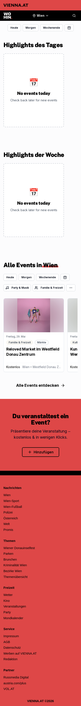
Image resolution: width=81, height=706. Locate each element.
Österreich (10, 518)
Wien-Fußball (12, 507)
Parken (8, 553)
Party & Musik (17, 288)
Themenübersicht (15, 577)
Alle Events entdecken (40, 385)
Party (7, 612)
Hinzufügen (41, 452)
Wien (7, 495)
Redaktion (10, 659)
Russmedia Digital (16, 677)
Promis (8, 530)
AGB (6, 642)
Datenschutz (12, 647)
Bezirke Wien (12, 571)
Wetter (8, 595)
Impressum (11, 636)
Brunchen (10, 559)
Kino (6, 600)
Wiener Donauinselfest (19, 548)
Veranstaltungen (14, 606)
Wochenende (51, 27)
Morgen (30, 27)
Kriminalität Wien (15, 565)
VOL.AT (8, 689)
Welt (6, 524)
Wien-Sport (11, 501)
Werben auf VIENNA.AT (20, 653)
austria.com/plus (14, 683)
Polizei (8, 512)
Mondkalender (13, 618)
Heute (14, 27)
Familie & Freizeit (49, 288)
